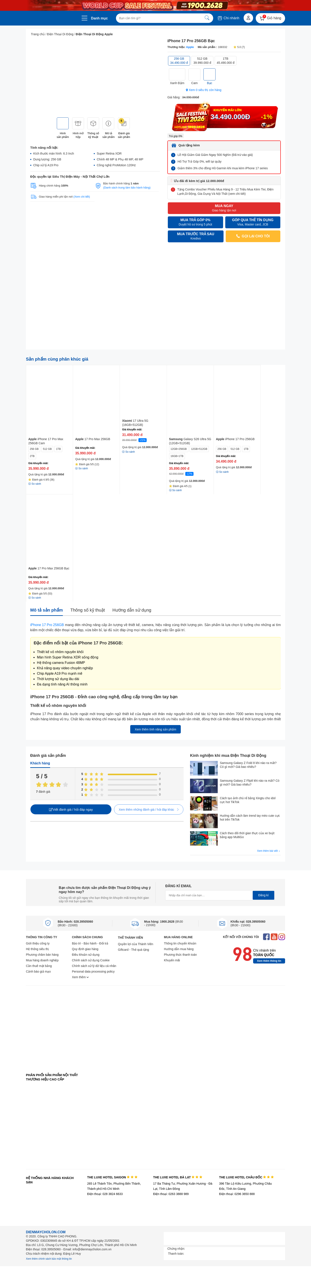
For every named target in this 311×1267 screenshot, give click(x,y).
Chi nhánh (228, 18)
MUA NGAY (224, 208)
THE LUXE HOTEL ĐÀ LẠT (177, 1177)
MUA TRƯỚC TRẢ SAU (196, 236)
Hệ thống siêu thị (37, 949)
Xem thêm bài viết (269, 851)
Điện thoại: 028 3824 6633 (105, 1194)
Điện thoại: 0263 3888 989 (171, 1194)
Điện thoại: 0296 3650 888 (237, 1194)
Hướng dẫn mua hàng (179, 949)
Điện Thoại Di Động (60, 34)
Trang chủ (38, 34)
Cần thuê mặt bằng (39, 966)
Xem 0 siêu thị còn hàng (203, 90)
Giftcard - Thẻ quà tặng (133, 949)
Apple (190, 47)
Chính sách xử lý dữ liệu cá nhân (94, 966)
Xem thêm (80, 977)
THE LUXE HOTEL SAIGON (112, 1177)
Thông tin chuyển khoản (180, 943)
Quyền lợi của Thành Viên (135, 944)
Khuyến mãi (172, 960)
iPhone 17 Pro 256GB (47, 625)
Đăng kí (263, 895)
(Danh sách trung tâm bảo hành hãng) (127, 187)
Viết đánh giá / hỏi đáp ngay (71, 809)
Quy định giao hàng (85, 949)
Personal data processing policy (93, 971)
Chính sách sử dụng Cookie (90, 960)
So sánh (128, 451)
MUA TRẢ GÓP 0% (195, 222)
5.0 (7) (239, 47)
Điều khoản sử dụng (85, 954)
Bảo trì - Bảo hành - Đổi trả (90, 943)
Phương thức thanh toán (180, 954)
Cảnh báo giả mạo (38, 971)
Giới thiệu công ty (38, 943)
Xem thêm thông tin (269, 960)
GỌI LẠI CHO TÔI (253, 236)
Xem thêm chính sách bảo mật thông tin (49, 1258)
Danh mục (99, 18)
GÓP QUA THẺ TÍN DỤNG (252, 222)
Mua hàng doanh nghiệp (42, 960)
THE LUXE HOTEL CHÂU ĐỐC (246, 1177)
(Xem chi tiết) (81, 196)
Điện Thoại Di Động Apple (94, 34)
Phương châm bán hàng (42, 954)
